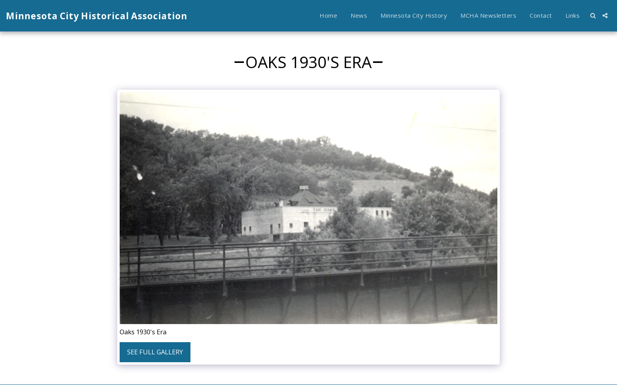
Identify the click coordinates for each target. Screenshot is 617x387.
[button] (593, 15)
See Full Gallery (155, 351)
